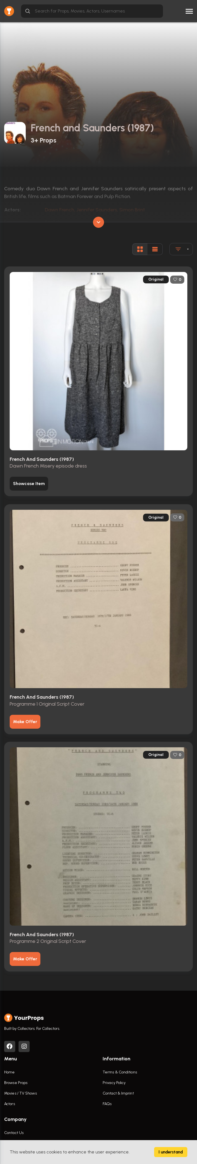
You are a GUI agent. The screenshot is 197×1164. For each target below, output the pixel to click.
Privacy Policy (114, 1082)
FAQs (107, 1103)
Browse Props (15, 1082)
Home (9, 1072)
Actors (9, 1103)
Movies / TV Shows (20, 1093)
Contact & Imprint (118, 1093)
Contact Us (14, 1132)
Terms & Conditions (120, 1072)
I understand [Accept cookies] (171, 1152)
